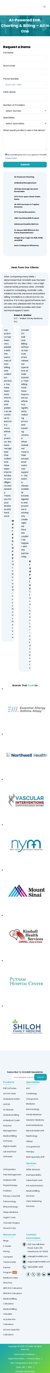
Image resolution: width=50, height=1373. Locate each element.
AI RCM (6, 1104)
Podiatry (7, 1190)
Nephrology (31, 1135)
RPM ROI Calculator (12, 1293)
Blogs (6, 1240)
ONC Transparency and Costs (24, 1363)
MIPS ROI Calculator (12, 1288)
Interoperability (33, 1174)
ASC (28, 1088)
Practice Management (10, 1128)
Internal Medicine (34, 1125)
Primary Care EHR (11, 1196)
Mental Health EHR (35, 1130)
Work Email (25, 68)
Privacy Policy (11, 158)
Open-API (20, 1367)
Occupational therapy (33, 1149)
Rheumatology (10, 1206)
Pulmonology (9, 1201)
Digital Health (9, 1146)
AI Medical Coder (11, 1120)
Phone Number (25, 81)
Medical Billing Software (10, 1138)
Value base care (34, 1180)
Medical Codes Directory (10, 1280)
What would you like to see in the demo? (25, 140)
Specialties (25, 120)
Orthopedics (9, 1169)
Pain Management (12, 1174)
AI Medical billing (11, 1114)
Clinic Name (25, 94)
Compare (8, 1256)
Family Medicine (34, 1114)
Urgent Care (9, 1217)
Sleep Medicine (10, 1212)
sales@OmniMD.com (38, 1256)
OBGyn (29, 1141)
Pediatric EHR (9, 1180)
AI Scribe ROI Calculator (9, 1322)
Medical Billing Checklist (10, 1311)
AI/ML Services (33, 1169)
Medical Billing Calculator (10, 1301)
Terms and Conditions (24, 1354)
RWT (30, 1367)
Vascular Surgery (11, 1222)
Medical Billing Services (33, 1193)
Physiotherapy (10, 1185)
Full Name (25, 55)
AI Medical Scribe (11, 1099)
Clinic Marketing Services (34, 1204)
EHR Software (9, 1088)
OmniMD (29, 1346)
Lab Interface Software (9, 1154)
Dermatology (32, 1109)
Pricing (6, 1251)
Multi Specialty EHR (35, 1156)
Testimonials (9, 1262)
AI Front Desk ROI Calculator (11, 1332)
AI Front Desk (9, 1093)
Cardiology (31, 1093)
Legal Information (16, 1358)
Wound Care (9, 1228)
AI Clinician (8, 1109)
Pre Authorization (34, 1185)
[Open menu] (44, 6)
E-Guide (7, 1246)
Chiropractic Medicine (32, 1101)
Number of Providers (25, 108)
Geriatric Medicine (35, 1120)
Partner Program (10, 1270)
